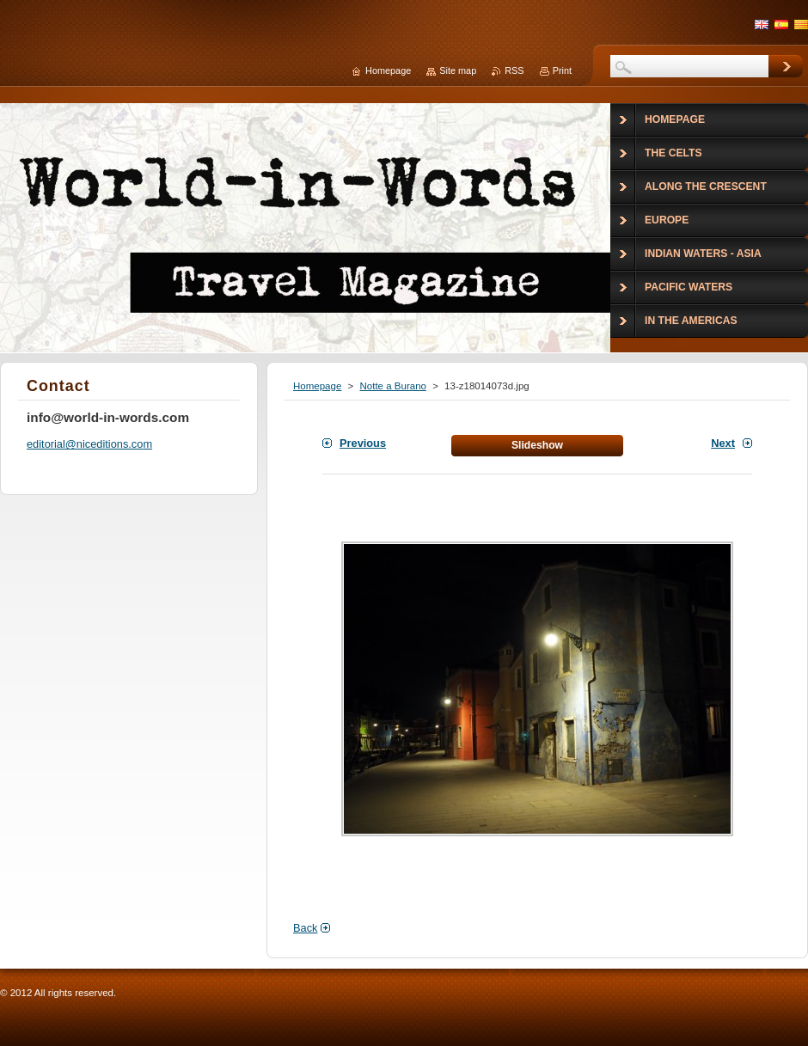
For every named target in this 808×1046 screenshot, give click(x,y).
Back (305, 927)
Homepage (317, 386)
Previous (363, 443)
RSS (514, 70)
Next (723, 443)
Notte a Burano (392, 386)
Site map (457, 70)
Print (562, 70)
